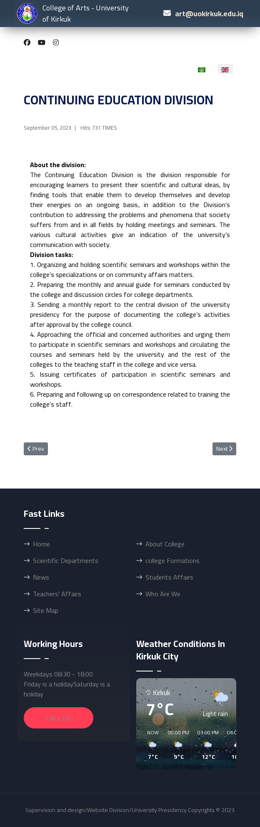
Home (41, 544)
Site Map (45, 610)
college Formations (172, 560)
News (41, 577)
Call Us (58, 718)
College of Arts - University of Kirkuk (73, 13)
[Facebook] (27, 42)
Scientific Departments (65, 560)
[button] (150, 745)
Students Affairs (169, 577)
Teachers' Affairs (57, 594)
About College (165, 544)
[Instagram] (56, 42)
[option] (202, 69)
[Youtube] (41, 42)
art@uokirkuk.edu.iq (209, 13)
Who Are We (162, 594)
